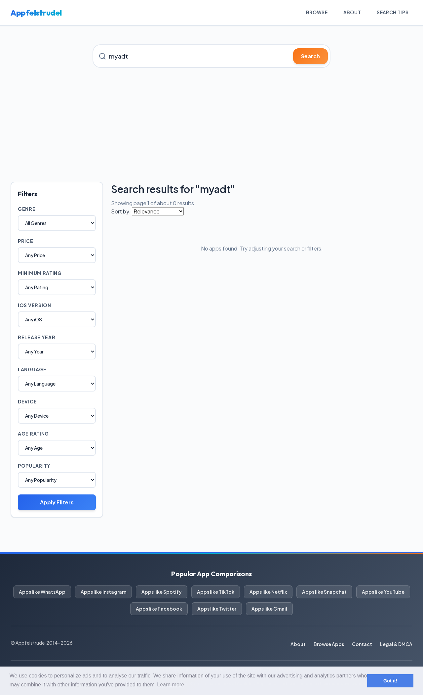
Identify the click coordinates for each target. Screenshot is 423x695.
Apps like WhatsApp (42, 592)
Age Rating (33, 434)
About (351, 13)
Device (27, 402)
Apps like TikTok (215, 592)
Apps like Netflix (268, 592)
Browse (315, 13)
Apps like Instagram (103, 592)
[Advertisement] (211, 125)
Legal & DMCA (396, 644)
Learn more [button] (170, 684)
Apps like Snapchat (324, 592)
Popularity (34, 466)
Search (310, 56)
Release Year (36, 338)
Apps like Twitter (216, 609)
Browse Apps (329, 644)
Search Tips (392, 13)
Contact (362, 644)
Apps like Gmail (269, 609)
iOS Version (34, 305)
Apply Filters (57, 502)
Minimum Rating (40, 273)
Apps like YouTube (383, 592)
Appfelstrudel (36, 13)
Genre (27, 209)
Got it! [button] (390, 680)
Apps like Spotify (161, 592)
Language (32, 370)
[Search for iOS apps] (211, 56)
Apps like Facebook (159, 609)
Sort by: (121, 211)
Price (25, 241)
